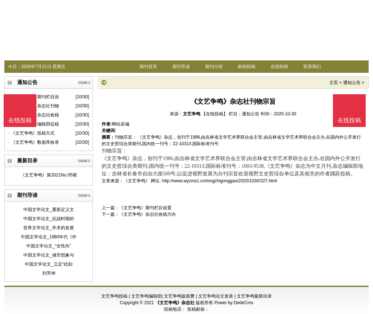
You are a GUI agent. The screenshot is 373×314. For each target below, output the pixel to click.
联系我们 (312, 66)
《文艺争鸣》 (136, 180)
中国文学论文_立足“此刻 (48, 264)
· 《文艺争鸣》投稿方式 (31, 133)
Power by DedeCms (233, 302)
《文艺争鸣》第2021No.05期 (48, 175)
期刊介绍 (214, 66)
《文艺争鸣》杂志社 (175, 302)
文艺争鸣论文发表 (215, 296)
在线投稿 (279, 66)
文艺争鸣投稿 (114, 296)
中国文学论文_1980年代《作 (48, 236)
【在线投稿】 (214, 113)
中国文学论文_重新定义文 (48, 209)
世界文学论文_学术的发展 (48, 227)
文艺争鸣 (191, 113)
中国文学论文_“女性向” (48, 246)
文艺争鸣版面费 (179, 296)
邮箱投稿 (246, 66)
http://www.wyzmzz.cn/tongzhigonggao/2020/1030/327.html (219, 180)
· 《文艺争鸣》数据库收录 (33, 142)
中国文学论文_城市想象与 (48, 255)
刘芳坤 (48, 273)
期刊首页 (148, 66)
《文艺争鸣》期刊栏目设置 (145, 207)
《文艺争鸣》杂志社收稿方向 (147, 214)
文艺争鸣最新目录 (254, 296)
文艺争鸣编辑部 (146, 296)
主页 (333, 82)
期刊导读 (181, 66)
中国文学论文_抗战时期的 (48, 218)
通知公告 (352, 82)
